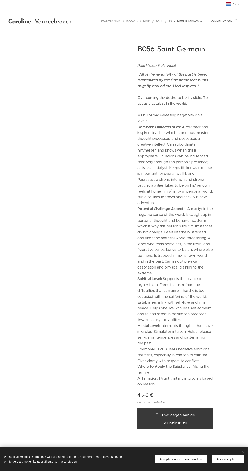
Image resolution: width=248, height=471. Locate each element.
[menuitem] (112, 21)
